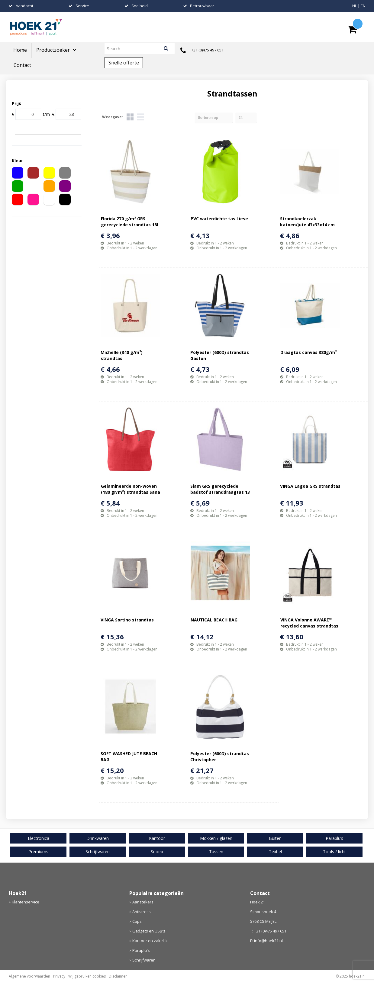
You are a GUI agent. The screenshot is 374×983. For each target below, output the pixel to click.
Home (20, 50)
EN (363, 5)
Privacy (59, 976)
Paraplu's (141, 950)
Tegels (130, 116)
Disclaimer (118, 976)
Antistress (141, 911)
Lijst (140, 116)
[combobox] (134, 48)
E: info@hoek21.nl (266, 940)
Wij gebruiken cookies (87, 976)
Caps (137, 921)
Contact (22, 65)
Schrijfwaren (144, 960)
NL (354, 5)
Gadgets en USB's (148, 931)
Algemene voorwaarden (29, 976)
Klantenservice (25, 902)
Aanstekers (142, 902)
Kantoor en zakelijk (150, 940)
